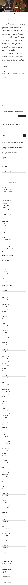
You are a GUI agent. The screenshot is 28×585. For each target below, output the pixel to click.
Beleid (4, 216)
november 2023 (5, 358)
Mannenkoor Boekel (7, 243)
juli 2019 (3, 481)
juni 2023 (4, 370)
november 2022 (5, 387)
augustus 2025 (5, 309)
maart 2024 (4, 349)
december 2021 (5, 413)
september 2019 (5, 476)
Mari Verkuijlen (12, 17)
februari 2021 (4, 436)
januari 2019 (4, 495)
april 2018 (4, 516)
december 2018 (5, 498)
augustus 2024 (5, 337)
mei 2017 (3, 540)
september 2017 (5, 533)
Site (2, 105)
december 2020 (5, 441)
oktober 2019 (4, 474)
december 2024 (5, 328)
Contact (3, 251)
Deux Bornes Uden (6, 241)
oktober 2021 (4, 417)
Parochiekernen (5, 221)
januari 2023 (4, 382)
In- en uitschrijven (6, 209)
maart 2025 (4, 321)
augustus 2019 (5, 479)
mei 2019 (3, 486)
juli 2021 (3, 424)
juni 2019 (3, 483)
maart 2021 (4, 434)
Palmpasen (4, 173)
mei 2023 (4, 372)
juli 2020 (3, 453)
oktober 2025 (4, 304)
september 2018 (5, 505)
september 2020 (5, 448)
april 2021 (4, 431)
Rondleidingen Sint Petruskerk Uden (10, 184)
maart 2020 (4, 462)
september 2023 (5, 363)
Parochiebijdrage (6, 212)
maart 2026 (4, 292)
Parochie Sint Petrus (10, 7)
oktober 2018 (4, 502)
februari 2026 (4, 295)
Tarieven (4, 207)
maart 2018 (4, 519)
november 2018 (5, 500)
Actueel (3, 176)
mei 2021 (3, 429)
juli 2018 (3, 509)
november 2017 (5, 528)
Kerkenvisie (5, 218)
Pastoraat (4, 187)
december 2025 (5, 299)
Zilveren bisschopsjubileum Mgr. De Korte (10, 160)
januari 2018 (4, 524)
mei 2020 (4, 457)
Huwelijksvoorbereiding (7, 193)
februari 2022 (4, 408)
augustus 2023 (5, 365)
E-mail (3, 99)
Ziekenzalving (5, 196)
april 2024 (4, 346)
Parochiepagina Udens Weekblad (9, 182)
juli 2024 (3, 339)
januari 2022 (4, 410)
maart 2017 (4, 545)
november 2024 (5, 330)
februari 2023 (4, 380)
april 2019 (4, 488)
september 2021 (5, 420)
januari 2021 (4, 439)
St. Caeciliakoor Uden (7, 239)
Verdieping (4, 281)
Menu (14, 13)
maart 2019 (4, 490)
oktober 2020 (4, 446)
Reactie (4, 77)
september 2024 (5, 335)
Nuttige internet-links (7, 214)
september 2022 (5, 391)
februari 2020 (4, 464)
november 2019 (5, 472)
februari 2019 (4, 493)
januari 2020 (4, 467)
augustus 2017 (5, 535)
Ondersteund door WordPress (6, 582)
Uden (4, 223)
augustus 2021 (5, 422)
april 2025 (4, 318)
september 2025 (5, 306)
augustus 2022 (5, 394)
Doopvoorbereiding (7, 189)
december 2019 (5, 469)
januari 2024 (4, 354)
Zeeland (4, 234)
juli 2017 (3, 538)
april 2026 (4, 290)
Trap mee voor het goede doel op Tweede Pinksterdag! (13, 147)
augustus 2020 (5, 450)
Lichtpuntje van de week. (7, 171)
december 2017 (5, 526)
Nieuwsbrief (5, 180)
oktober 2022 (4, 389)
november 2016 (5, 552)
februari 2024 (4, 351)
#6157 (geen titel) (5, 168)
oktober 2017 (4, 531)
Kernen (3, 265)
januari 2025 (4, 325)
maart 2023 (4, 377)
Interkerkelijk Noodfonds (8, 200)
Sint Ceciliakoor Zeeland (8, 248)
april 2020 (4, 460)
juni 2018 (3, 512)
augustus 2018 (5, 507)
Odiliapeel (5, 228)
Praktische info (5, 203)
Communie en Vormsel (7, 191)
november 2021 (5, 415)
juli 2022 (3, 396)
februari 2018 (4, 521)
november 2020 (5, 443)
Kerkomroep (5, 177)
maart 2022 (4, 405)
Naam (3, 93)
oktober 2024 (4, 332)
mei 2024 (4, 344)
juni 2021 (3, 427)
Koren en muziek (5, 237)
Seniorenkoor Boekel (7, 246)
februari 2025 (4, 323)
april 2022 (4, 403)
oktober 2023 (4, 361)
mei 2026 (4, 287)
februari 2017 (4, 547)
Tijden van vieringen (7, 205)
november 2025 (5, 302)
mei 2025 (4, 316)
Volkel (4, 232)
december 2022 (5, 384)
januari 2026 (4, 297)
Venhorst (5, 230)
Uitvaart (4, 198)
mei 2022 (4, 401)
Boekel (4, 225)
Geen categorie (5, 260)
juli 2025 (3, 311)
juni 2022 (3, 398)
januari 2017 (4, 550)
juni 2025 (4, 313)
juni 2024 (4, 342)
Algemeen (5, 66)
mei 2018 (3, 514)
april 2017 (4, 542)
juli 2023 (3, 368)
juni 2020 (4, 455)
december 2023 (5, 356)
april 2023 (4, 375)
